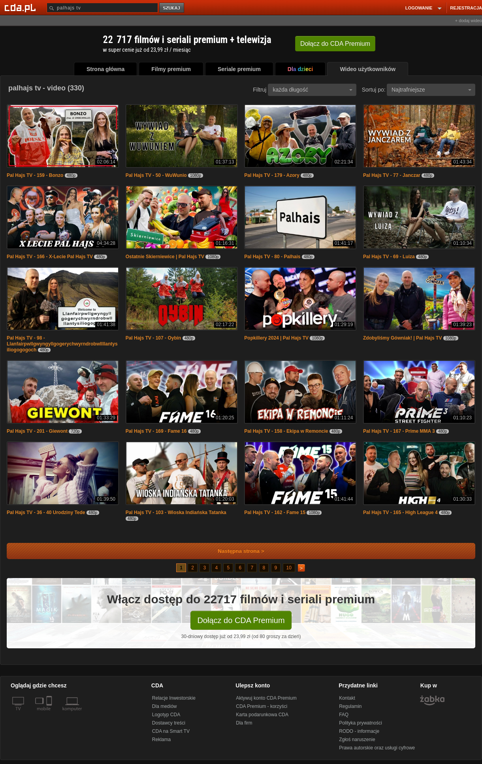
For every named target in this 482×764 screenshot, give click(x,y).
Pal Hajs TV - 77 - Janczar (391, 175)
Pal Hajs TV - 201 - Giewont (37, 431)
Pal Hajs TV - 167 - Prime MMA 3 (399, 431)
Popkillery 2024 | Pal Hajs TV (276, 338)
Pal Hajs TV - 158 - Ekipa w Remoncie (286, 431)
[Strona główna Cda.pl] (21, 7)
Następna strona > (235, 551)
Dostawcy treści (168, 723)
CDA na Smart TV (171, 731)
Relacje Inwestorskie (174, 698)
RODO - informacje (359, 731)
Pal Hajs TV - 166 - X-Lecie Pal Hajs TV (50, 256)
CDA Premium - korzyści (261, 706)
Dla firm (244, 723)
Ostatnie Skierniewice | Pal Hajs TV (165, 256)
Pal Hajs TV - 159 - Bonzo (35, 175)
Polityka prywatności (360, 723)
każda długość (312, 89)
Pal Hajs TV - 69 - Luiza (389, 256)
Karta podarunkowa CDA (262, 714)
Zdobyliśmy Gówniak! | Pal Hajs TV (402, 338)
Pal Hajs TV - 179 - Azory (271, 175)
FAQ (343, 714)
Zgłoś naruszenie (357, 739)
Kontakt (347, 698)
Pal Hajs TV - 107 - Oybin (153, 338)
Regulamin (350, 706)
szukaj (172, 8)
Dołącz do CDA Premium (240, 620)
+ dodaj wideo (468, 20)
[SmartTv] (50, 713)
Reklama (161, 739)
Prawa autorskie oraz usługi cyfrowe (377, 748)
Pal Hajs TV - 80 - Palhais (272, 256)
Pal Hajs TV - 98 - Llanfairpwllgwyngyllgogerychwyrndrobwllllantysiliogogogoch (62, 344)
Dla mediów (164, 706)
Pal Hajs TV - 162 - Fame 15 (274, 512)
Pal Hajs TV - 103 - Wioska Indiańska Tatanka (176, 512)
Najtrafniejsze (431, 89)
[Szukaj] (102, 8)
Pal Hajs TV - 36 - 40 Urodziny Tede (46, 512)
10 (289, 568)
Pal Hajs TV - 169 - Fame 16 (156, 431)
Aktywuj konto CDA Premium (266, 698)
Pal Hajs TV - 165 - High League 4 (400, 512)
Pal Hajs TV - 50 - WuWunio (156, 175)
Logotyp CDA (166, 714)
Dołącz (335, 43)
